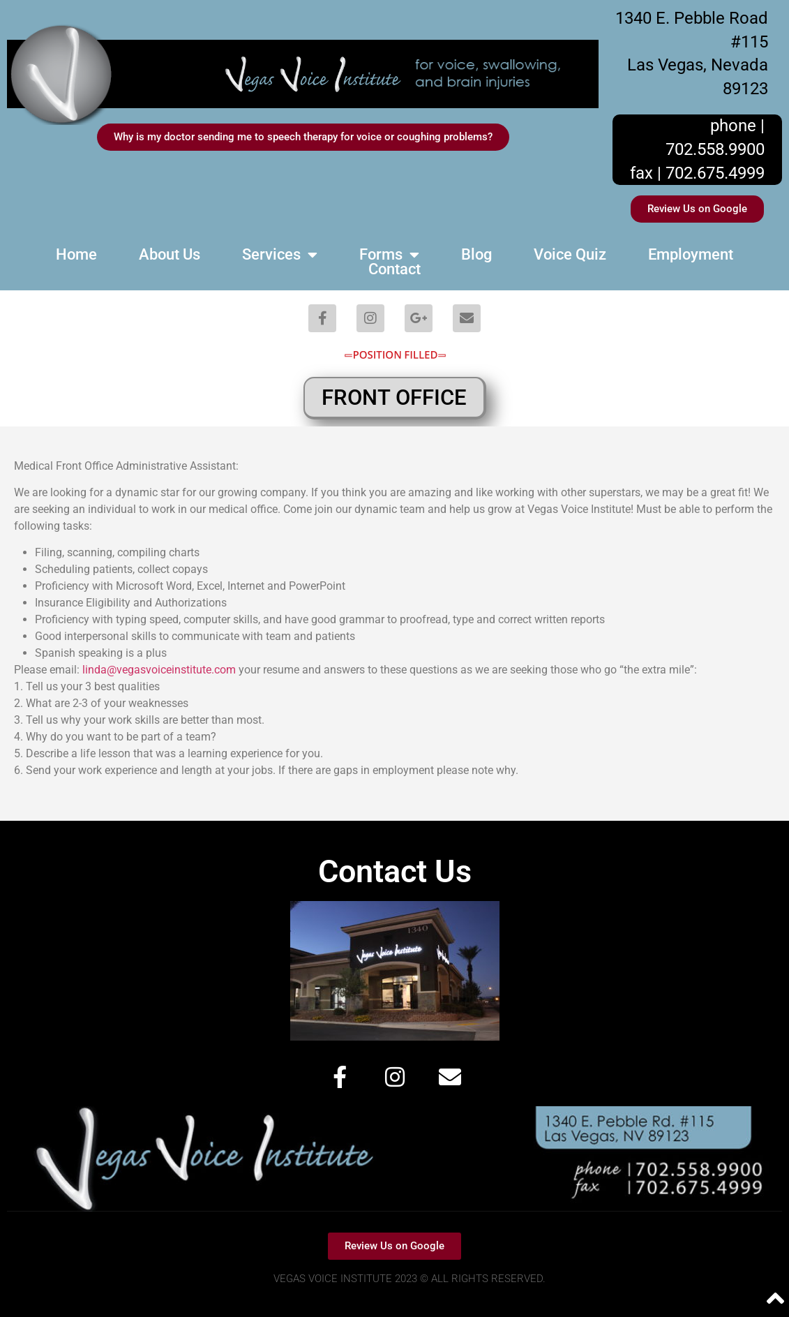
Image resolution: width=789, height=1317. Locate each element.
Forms (389, 254)
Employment (690, 254)
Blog (476, 254)
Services (279, 254)
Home (76, 254)
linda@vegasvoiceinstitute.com (159, 669)
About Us (169, 254)
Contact (394, 269)
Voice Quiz (570, 254)
